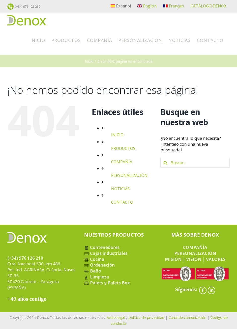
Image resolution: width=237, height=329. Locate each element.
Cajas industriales (105, 253)
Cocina (94, 259)
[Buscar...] (195, 163)
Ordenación (99, 265)
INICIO (117, 135)
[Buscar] (165, 163)
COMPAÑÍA (121, 161)
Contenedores (101, 247)
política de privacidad (146, 317)
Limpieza (96, 277)
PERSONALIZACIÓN (129, 175)
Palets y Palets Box (107, 283)
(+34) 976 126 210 (27, 6)
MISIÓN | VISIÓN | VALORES (195, 259)
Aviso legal (116, 317)
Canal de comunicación (187, 317)
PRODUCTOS (123, 148)
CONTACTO (122, 202)
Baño (92, 271)
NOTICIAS (120, 189)
